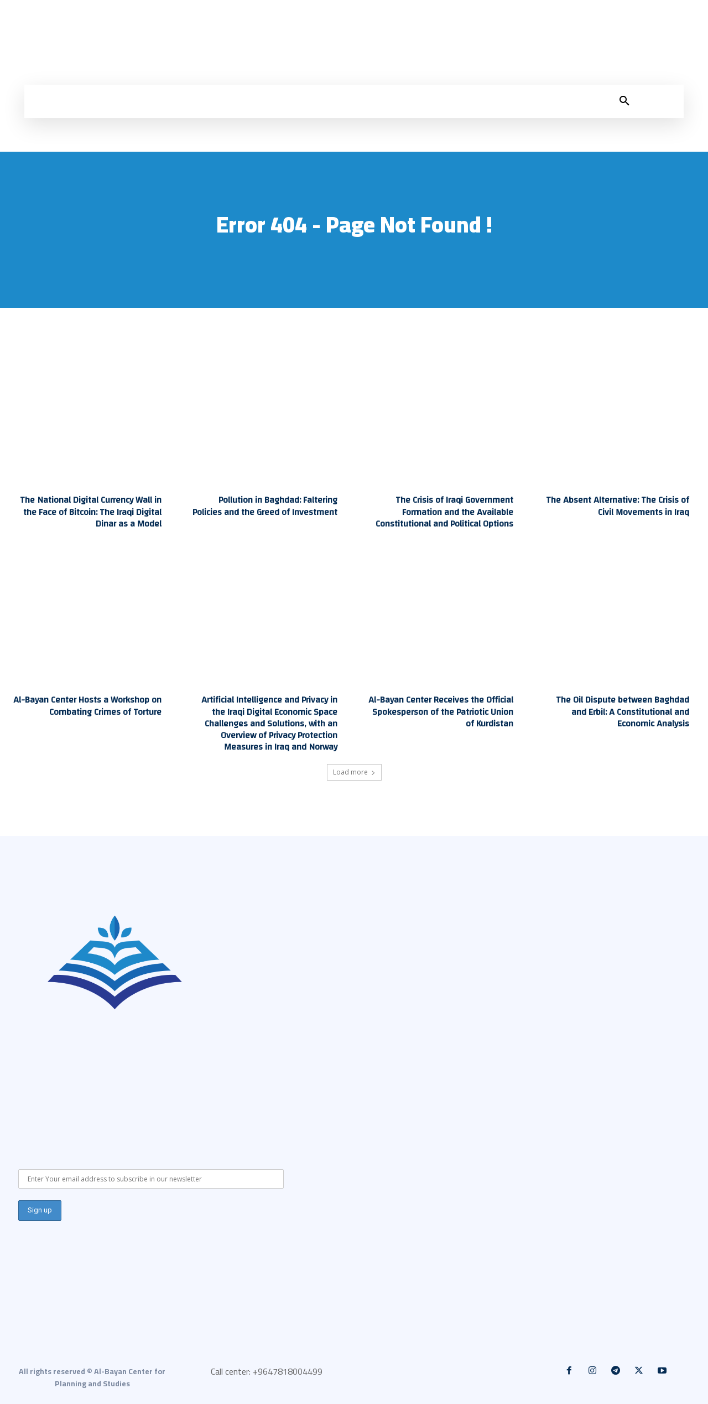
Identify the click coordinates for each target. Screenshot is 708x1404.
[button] (624, 101)
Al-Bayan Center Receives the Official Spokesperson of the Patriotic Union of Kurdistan (441, 711)
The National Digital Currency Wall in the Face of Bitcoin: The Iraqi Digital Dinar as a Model (91, 511)
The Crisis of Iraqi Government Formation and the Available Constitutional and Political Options (444, 511)
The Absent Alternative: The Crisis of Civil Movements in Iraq (618, 506)
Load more (354, 770)
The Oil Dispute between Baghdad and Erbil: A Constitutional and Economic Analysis (622, 711)
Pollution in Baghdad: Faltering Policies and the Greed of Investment (265, 506)
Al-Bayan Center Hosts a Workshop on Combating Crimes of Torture (88, 705)
